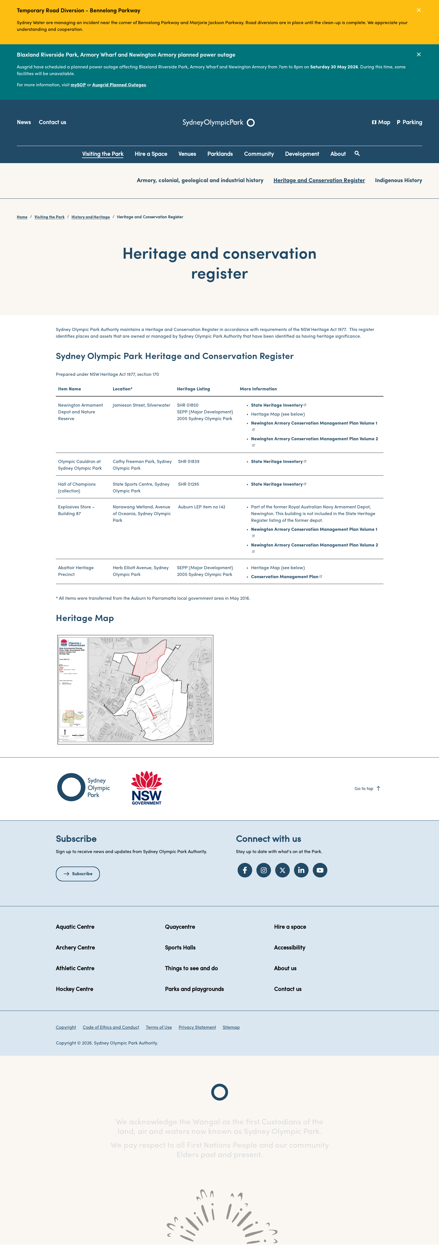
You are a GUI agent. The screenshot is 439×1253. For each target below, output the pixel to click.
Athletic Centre (75, 976)
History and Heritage (91, 217)
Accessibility (289, 956)
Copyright (66, 1035)
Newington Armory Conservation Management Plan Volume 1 (314, 431)
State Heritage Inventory (277, 413)
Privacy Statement (197, 1035)
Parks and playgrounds (194, 997)
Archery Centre (75, 956)
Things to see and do (191, 976)
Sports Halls (180, 956)
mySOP (78, 85)
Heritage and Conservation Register (319, 181)
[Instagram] (263, 878)
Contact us (52, 123)
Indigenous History (398, 181)
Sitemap (231, 1035)
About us (285, 976)
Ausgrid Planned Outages (119, 85)
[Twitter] (282, 878)
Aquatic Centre (75, 935)
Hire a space (290, 935)
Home (22, 217)
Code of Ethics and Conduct (111, 1035)
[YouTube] (320, 878)
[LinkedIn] (301, 878)
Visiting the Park (50, 217)
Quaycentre (180, 935)
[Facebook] (245, 878)
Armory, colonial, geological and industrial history (200, 181)
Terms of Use (159, 1035)
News (24, 123)
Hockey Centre (74, 997)
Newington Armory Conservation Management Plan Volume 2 (314, 447)
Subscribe (82, 882)
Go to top (368, 797)
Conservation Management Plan (284, 585)
